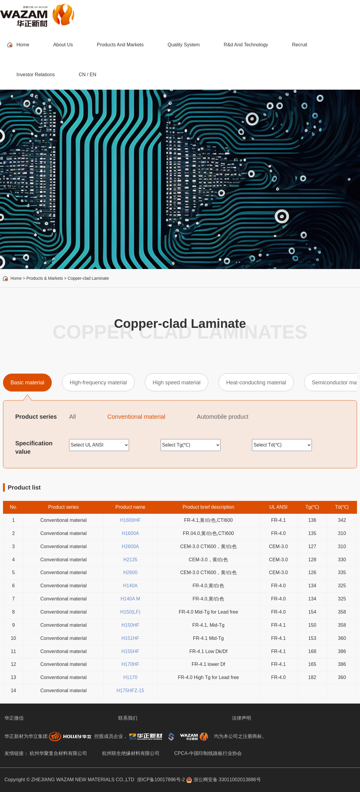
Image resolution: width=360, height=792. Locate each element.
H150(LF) (130, 611)
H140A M (130, 598)
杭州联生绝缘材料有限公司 (131, 753)
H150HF (130, 625)
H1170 (130, 677)
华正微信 (14, 718)
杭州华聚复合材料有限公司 (58, 753)
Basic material (27, 383)
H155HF (130, 651)
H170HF (130, 664)
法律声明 (241, 718)
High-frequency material (98, 383)
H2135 (130, 559)
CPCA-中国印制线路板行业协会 (208, 753)
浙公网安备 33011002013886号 (223, 779)
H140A (130, 585)
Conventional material (136, 416)
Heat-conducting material (256, 383)
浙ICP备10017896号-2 (161, 779)
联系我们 (127, 718)
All (72, 416)
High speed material (176, 383)
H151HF (130, 638)
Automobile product (222, 416)
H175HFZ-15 (130, 690)
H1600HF (130, 520)
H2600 (130, 572)
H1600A (130, 533)
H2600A (130, 546)
